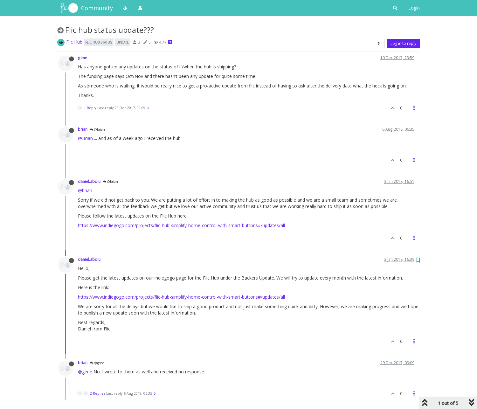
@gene (97, 363)
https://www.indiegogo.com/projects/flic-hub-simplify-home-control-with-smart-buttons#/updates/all (181, 225)
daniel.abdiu (89, 181)
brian (82, 129)
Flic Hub (74, 42)
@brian (97, 129)
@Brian (85, 138)
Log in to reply (403, 43)
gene (82, 57)
